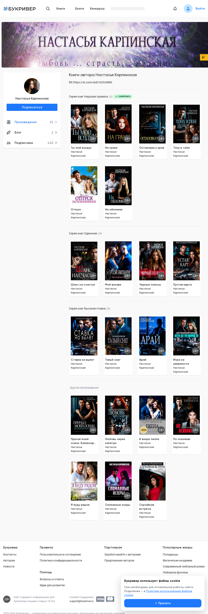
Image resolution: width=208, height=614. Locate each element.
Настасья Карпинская (32, 98)
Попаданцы (170, 554)
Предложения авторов (119, 560)
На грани (111, 147)
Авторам (9, 560)
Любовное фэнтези (175, 572)
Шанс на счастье (83, 284)
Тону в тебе (181, 147)
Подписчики (32, 143)
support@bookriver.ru (82, 601)
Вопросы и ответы (52, 579)
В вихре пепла (149, 439)
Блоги (79, 8)
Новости (8, 566)
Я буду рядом (80, 505)
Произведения (32, 122)
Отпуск (76, 209)
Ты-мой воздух (81, 147)
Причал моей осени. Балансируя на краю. (84, 441)
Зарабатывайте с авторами (122, 554)
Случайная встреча (146, 507)
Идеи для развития (52, 585)
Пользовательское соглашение (60, 554)
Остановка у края (151, 147)
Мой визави (113, 284)
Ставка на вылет (82, 359)
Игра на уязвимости (181, 361)
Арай (142, 359)
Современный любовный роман (184, 566)
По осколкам (181, 439)
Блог (32, 132)
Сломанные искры (117, 505)
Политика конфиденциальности (61, 560)
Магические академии (177, 560)
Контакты (9, 554)
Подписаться (32, 107)
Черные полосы (150, 284)
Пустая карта (182, 284)
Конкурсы (97, 8)
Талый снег (112, 359)
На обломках (113, 209)
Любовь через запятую (115, 441)
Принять (163, 603)
